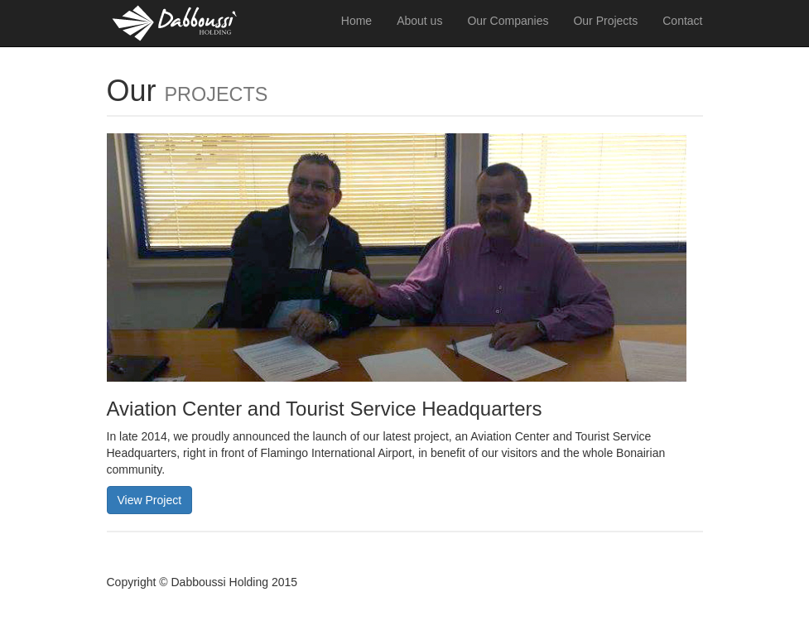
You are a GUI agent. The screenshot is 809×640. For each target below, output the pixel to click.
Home (356, 20)
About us (419, 20)
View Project (150, 500)
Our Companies (507, 20)
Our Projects (605, 20)
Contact (682, 20)
